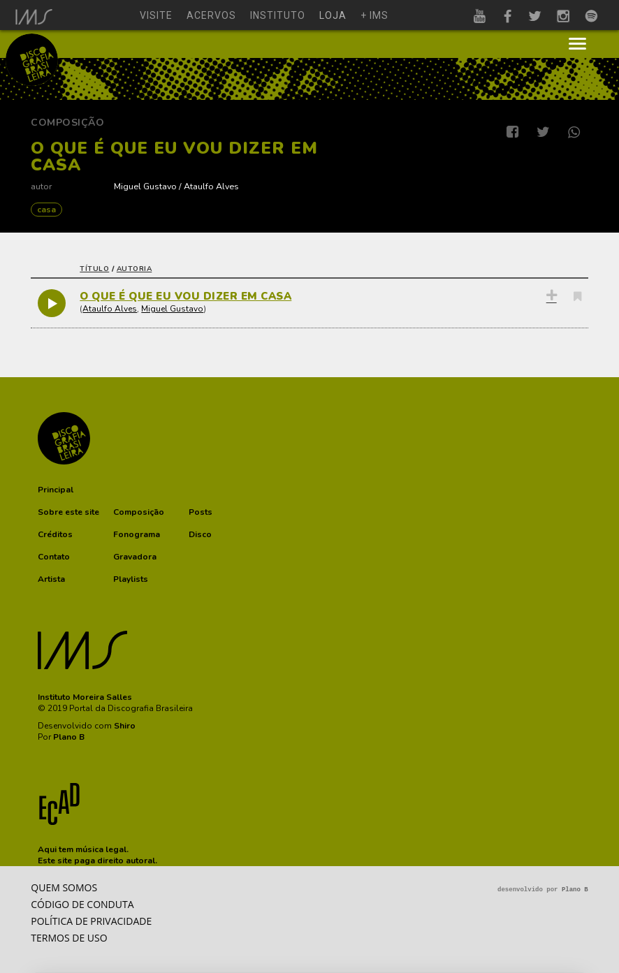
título (94, 269)
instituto (277, 15)
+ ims (374, 15)
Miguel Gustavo (145, 186)
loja (333, 15)
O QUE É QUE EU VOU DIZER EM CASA (185, 296)
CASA (46, 209)
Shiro (125, 725)
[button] (55, 489)
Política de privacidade (91, 921)
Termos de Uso (69, 937)
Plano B (69, 736)
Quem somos (64, 887)
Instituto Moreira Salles (85, 697)
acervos (211, 15)
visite (156, 15)
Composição (67, 122)
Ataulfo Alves (211, 186)
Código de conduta (82, 904)
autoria (134, 269)
